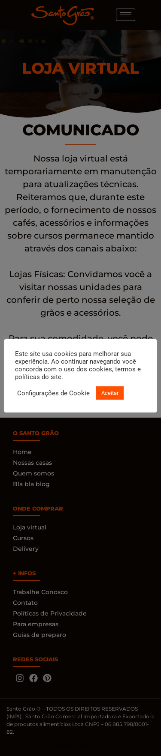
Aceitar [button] (109, 393)
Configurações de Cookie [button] (53, 393)
